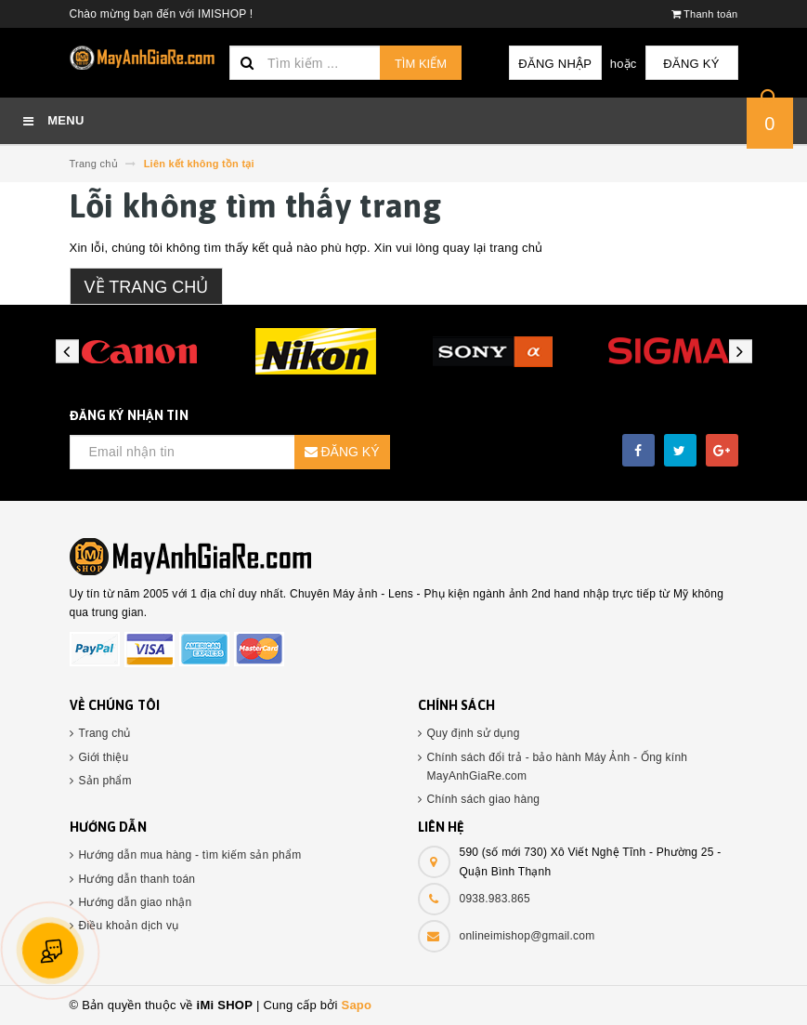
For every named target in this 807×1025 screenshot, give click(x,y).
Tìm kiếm (421, 64)
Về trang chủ (147, 287)
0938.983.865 (495, 898)
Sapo (356, 1005)
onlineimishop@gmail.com (527, 935)
